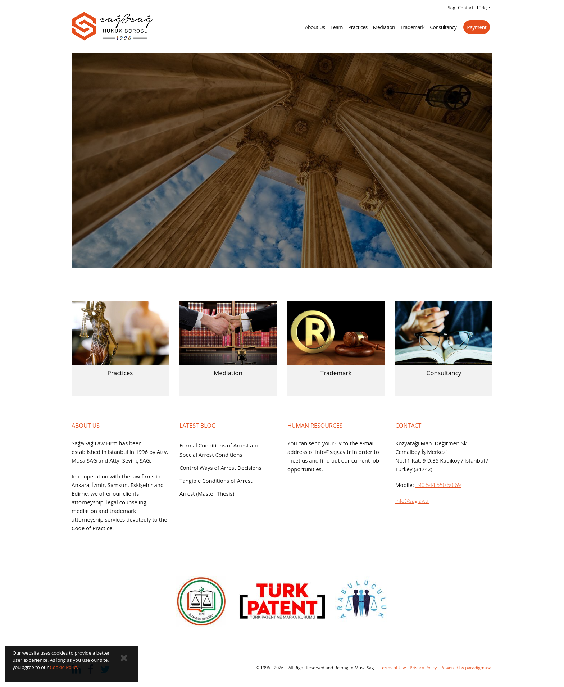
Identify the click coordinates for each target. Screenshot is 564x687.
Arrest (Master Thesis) (206, 493)
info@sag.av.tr (412, 500)
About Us (317, 27)
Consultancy (445, 27)
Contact (465, 8)
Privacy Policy (423, 668)
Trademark (415, 27)
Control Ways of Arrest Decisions (220, 467)
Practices (360, 27)
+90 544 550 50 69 (438, 484)
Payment (479, 27)
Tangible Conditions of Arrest (216, 480)
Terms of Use (393, 668)
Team (339, 27)
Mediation (386, 27)
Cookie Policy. (65, 667)
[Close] (124, 658)
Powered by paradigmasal (466, 668)
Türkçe (483, 8)
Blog (450, 8)
